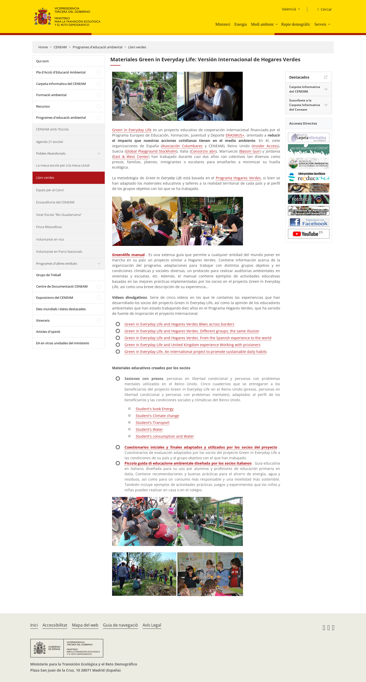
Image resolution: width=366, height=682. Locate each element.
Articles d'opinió (48, 331)
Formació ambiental (51, 95)
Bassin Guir (250, 151)
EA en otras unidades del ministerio (62, 343)
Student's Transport (153, 422)
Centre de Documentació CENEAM (62, 286)
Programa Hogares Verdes (238, 177)
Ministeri (222, 24)
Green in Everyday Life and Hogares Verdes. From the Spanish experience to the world (198, 337)
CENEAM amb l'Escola (52, 129)
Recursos (43, 106)
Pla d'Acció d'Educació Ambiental (60, 72)
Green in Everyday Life (131, 129)
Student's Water (149, 429)
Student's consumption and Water (165, 436)
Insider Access (265, 145)
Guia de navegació (120, 625)
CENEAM (60, 47)
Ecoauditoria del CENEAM (55, 202)
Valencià (289, 9)
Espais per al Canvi (50, 190)
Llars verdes (137, 47)
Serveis (320, 24)
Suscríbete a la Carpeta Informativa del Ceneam (304, 105)
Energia (240, 24)
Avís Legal (152, 625)
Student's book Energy (155, 408)
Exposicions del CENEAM (54, 297)
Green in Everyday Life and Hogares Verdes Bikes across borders (179, 324)
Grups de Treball (48, 275)
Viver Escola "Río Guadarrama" (59, 214)
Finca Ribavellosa (49, 227)
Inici (34, 625)
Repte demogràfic (295, 24)
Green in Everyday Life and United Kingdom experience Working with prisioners (193, 344)
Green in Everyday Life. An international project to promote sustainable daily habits (196, 351)
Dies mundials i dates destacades (61, 309)
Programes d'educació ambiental (97, 47)
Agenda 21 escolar (49, 141)
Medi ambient (262, 24)
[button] (277, 24)
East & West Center (130, 156)
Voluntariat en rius (50, 239)
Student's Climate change (157, 415)
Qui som (42, 61)
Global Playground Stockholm (151, 151)
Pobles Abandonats (51, 153)
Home (43, 47)
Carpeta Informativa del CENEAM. (304, 89)
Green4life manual (128, 254)
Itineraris (43, 320)
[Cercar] (322, 9)
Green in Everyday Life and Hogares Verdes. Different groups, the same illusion (192, 331)
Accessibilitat (54, 625)
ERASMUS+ (235, 135)
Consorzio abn (203, 151)
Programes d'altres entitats (56, 263)
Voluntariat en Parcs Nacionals (59, 251)
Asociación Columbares (182, 145)
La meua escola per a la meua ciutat (63, 165)
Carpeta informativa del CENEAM (61, 83)
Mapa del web (85, 625)
